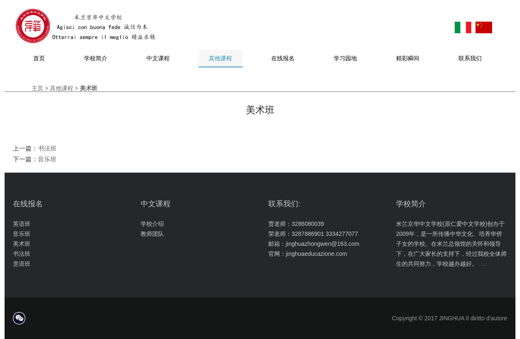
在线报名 (28, 204)
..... (481, 263)
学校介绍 (152, 223)
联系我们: (284, 204)
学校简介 (411, 204)
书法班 (47, 148)
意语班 (21, 263)
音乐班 (47, 159)
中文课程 (156, 204)
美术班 (21, 243)
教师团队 (152, 233)
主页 (37, 88)
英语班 (21, 223)
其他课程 (61, 88)
